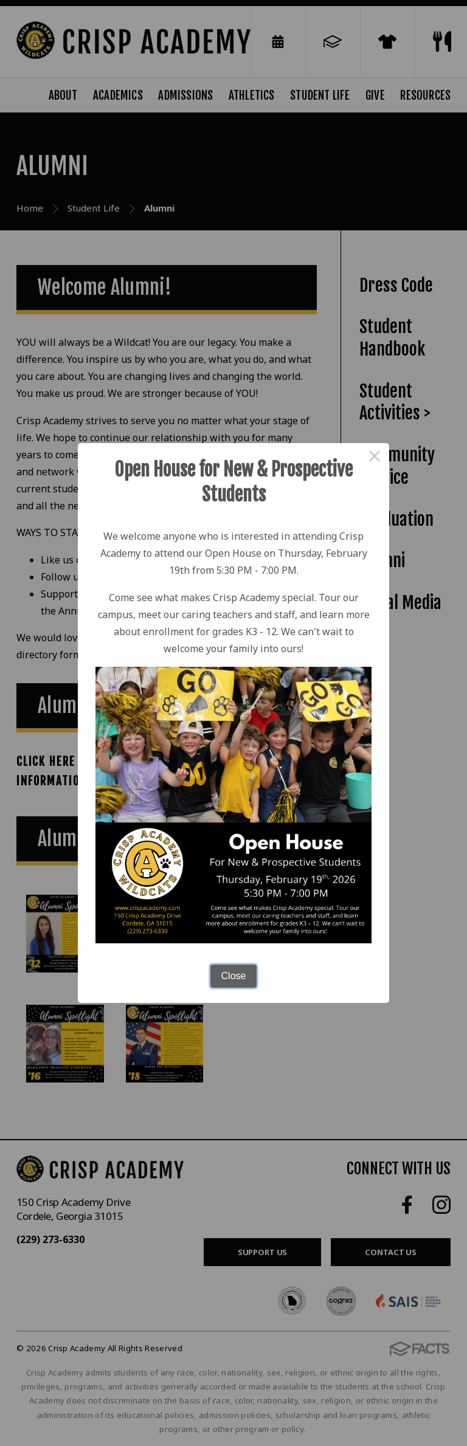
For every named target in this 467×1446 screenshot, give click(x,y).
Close (233, 976)
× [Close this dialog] (374, 457)
